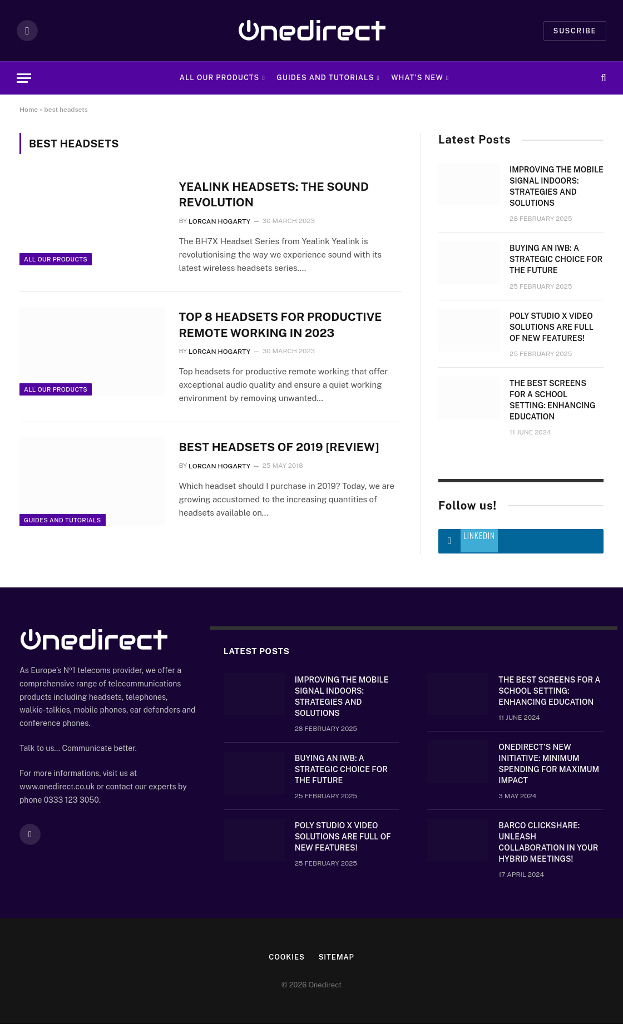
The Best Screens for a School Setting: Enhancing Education (553, 400)
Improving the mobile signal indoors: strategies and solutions (557, 186)
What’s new (417, 77)
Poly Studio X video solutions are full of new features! (552, 327)
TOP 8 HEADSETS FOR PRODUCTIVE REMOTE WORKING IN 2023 (282, 325)
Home (28, 109)
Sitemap (337, 966)
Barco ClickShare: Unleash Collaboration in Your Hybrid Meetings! (548, 851)
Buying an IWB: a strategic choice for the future (556, 259)
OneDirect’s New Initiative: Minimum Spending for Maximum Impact (548, 773)
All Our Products (220, 77)
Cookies (287, 966)
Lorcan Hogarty (219, 221)
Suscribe (574, 31)
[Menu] (24, 78)
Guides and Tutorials (325, 77)
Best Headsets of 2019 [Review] (280, 448)
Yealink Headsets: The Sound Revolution (275, 195)
